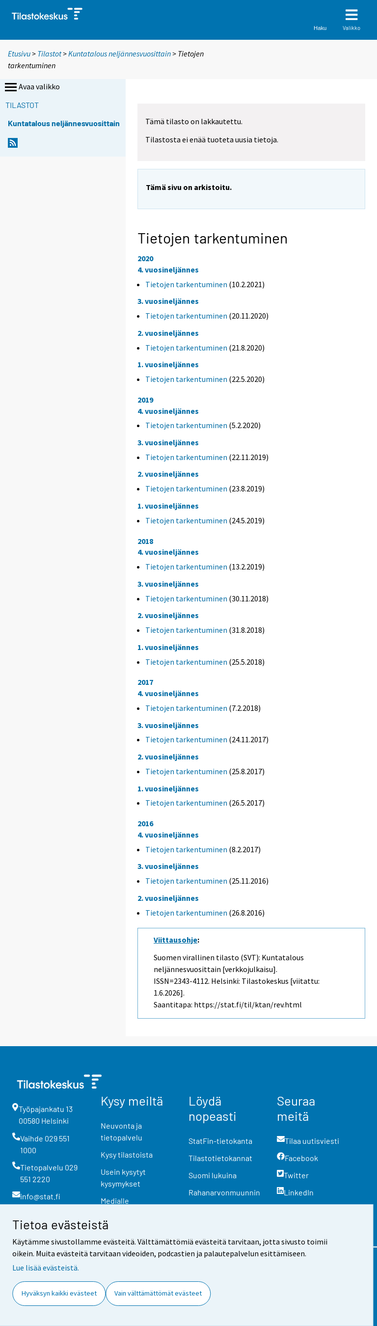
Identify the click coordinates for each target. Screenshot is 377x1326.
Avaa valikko (31, 87)
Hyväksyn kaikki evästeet (59, 1293)
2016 (145, 823)
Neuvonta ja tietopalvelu (121, 1131)
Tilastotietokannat (220, 1158)
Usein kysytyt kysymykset (123, 1177)
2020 (145, 258)
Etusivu (19, 53)
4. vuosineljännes (168, 269)
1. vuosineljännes (168, 364)
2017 (145, 682)
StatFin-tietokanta (220, 1140)
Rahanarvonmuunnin (224, 1192)
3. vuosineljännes (168, 301)
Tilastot (49, 53)
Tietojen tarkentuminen (186, 284)
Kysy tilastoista (127, 1154)
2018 (145, 541)
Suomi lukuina (212, 1175)
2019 (145, 400)
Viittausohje (175, 940)
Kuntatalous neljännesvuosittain (119, 53)
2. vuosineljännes (168, 333)
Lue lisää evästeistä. (45, 1267)
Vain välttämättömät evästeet (158, 1293)
